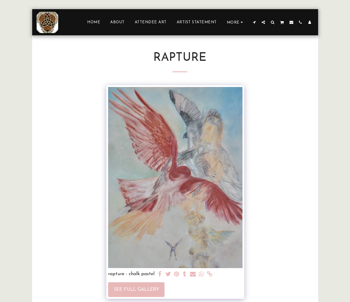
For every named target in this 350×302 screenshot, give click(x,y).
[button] (254, 22)
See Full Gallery (136, 289)
